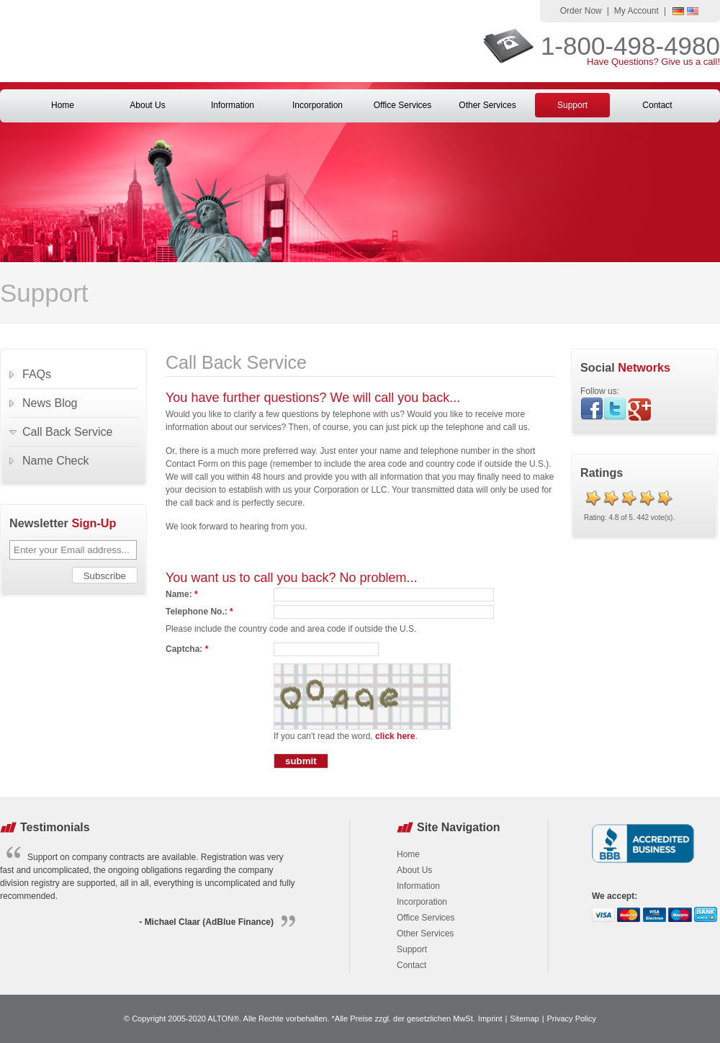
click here (395, 736)
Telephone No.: (199, 611)
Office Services (402, 105)
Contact (657, 105)
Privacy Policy (571, 1018)
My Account (636, 11)
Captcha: (187, 649)
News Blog (49, 403)
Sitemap (524, 1018)
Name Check (55, 461)
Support (572, 105)
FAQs (36, 374)
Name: (182, 594)
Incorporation (317, 105)
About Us (147, 105)
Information (232, 105)
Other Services (487, 105)
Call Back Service (67, 432)
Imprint (490, 1018)
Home (62, 105)
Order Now (581, 11)
